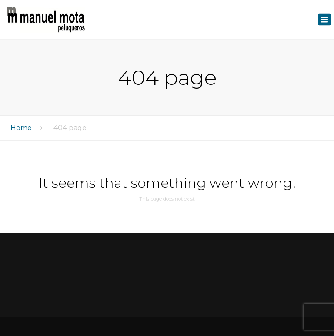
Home (21, 128)
